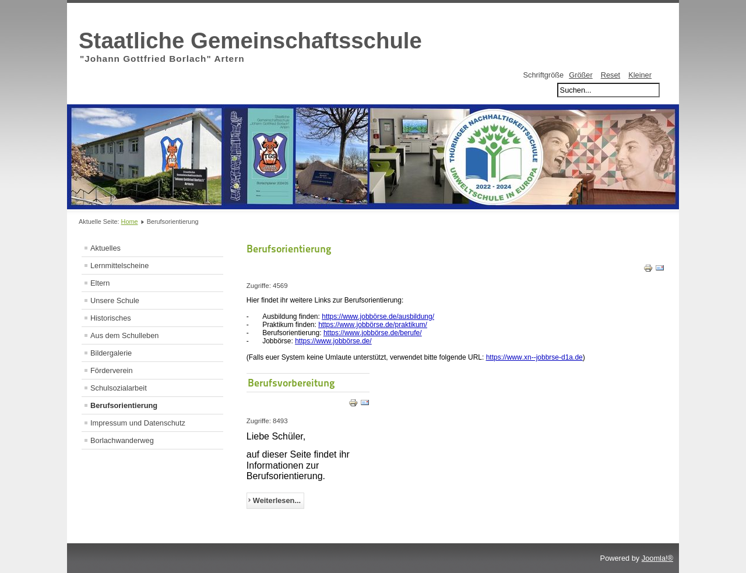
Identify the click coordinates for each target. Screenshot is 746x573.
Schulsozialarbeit (118, 388)
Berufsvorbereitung (291, 383)
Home (129, 221)
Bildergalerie (111, 353)
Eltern (100, 283)
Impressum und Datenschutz (137, 423)
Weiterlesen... (277, 500)
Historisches (110, 318)
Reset (610, 75)
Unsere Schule (114, 300)
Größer (581, 75)
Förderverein (111, 370)
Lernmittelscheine (119, 265)
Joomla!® (657, 558)
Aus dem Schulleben (124, 335)
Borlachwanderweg (122, 440)
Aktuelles (105, 248)
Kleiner (640, 75)
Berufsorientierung (123, 405)
